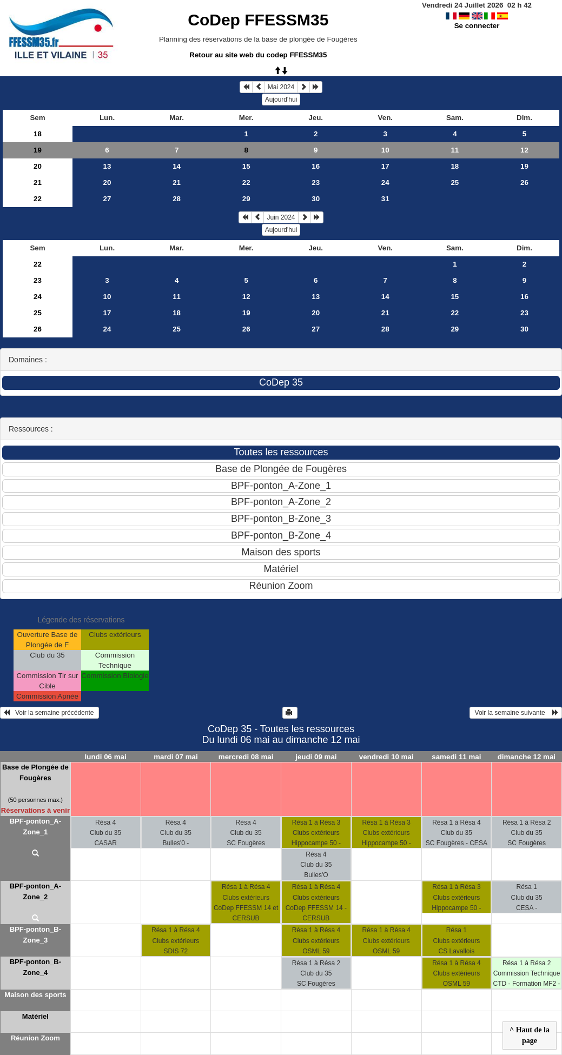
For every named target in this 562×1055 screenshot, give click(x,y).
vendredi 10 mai (386, 757)
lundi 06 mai (106, 757)
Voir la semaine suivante (516, 712)
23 (316, 182)
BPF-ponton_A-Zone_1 (35, 826)
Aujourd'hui (281, 99)
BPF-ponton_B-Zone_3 (35, 934)
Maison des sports (35, 995)
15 (246, 166)
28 (177, 199)
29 (246, 199)
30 (316, 199)
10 (385, 150)
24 (385, 182)
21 (38, 182)
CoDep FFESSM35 (258, 20)
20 (38, 166)
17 (385, 166)
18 (38, 134)
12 (524, 150)
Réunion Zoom (35, 1038)
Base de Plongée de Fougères (35, 772)
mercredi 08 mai (246, 757)
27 (107, 199)
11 (455, 150)
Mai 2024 (281, 87)
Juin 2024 (281, 217)
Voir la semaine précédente (49, 712)
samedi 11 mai (456, 757)
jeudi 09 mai (315, 757)
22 (246, 182)
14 (177, 166)
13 (107, 166)
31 (385, 199)
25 (455, 182)
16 (316, 166)
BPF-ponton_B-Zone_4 (35, 967)
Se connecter (477, 26)
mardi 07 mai (176, 757)
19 (38, 150)
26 (524, 182)
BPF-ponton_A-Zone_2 (35, 891)
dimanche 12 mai (527, 757)
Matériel (35, 1016)
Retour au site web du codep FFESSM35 (258, 55)
